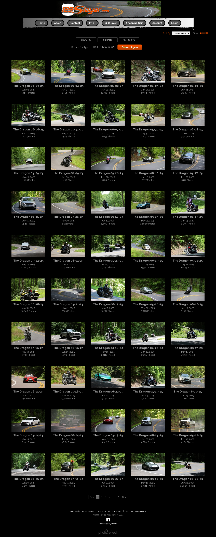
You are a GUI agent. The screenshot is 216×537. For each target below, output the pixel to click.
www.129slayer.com (108, 10)
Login (174, 23)
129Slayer (111, 23)
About (57, 23)
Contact (75, 23)
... (114, 497)
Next (124, 497)
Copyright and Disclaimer (110, 511)
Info (92, 23)
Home (41, 23)
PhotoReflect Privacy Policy (82, 511)
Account (157, 23)
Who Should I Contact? (136, 511)
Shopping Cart (134, 23)
